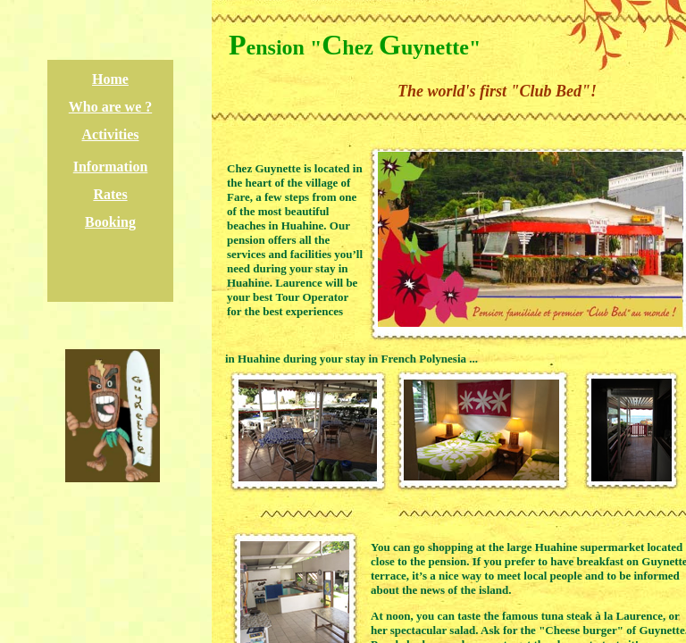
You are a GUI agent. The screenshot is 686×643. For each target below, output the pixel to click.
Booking (110, 222)
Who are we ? (110, 106)
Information (110, 166)
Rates (110, 194)
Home (110, 79)
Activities (110, 134)
